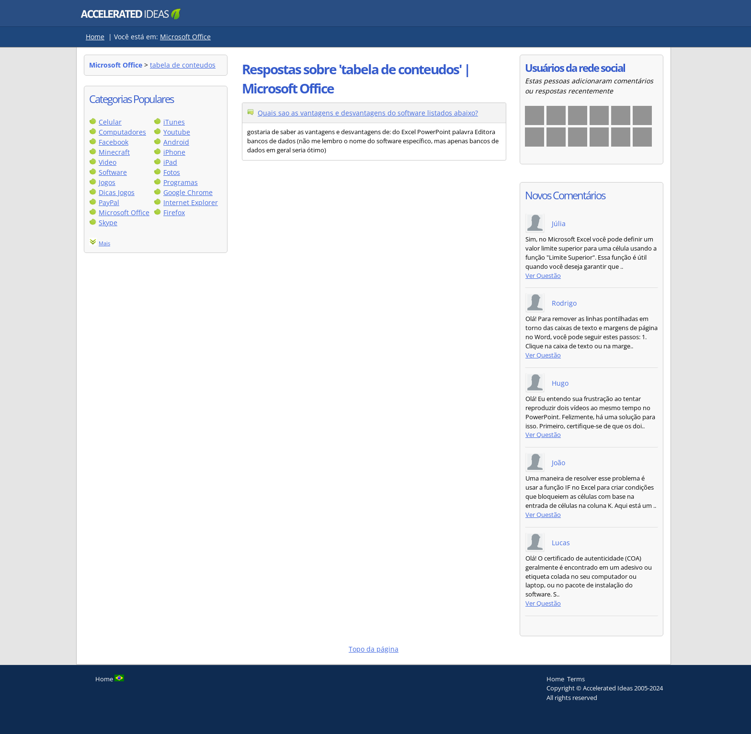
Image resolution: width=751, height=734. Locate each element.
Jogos (107, 182)
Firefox (174, 212)
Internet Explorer (190, 202)
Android (176, 142)
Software (113, 172)
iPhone (174, 152)
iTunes (174, 121)
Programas (180, 182)
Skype (108, 222)
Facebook (113, 142)
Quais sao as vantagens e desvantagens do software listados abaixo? (368, 112)
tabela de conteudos (183, 64)
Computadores (122, 132)
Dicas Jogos (117, 192)
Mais (104, 243)
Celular (110, 121)
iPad (170, 162)
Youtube (176, 132)
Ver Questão (543, 276)
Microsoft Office (185, 36)
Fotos (171, 172)
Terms (576, 679)
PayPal (109, 202)
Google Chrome (188, 192)
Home (95, 36)
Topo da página (373, 649)
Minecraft (114, 152)
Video (107, 162)
